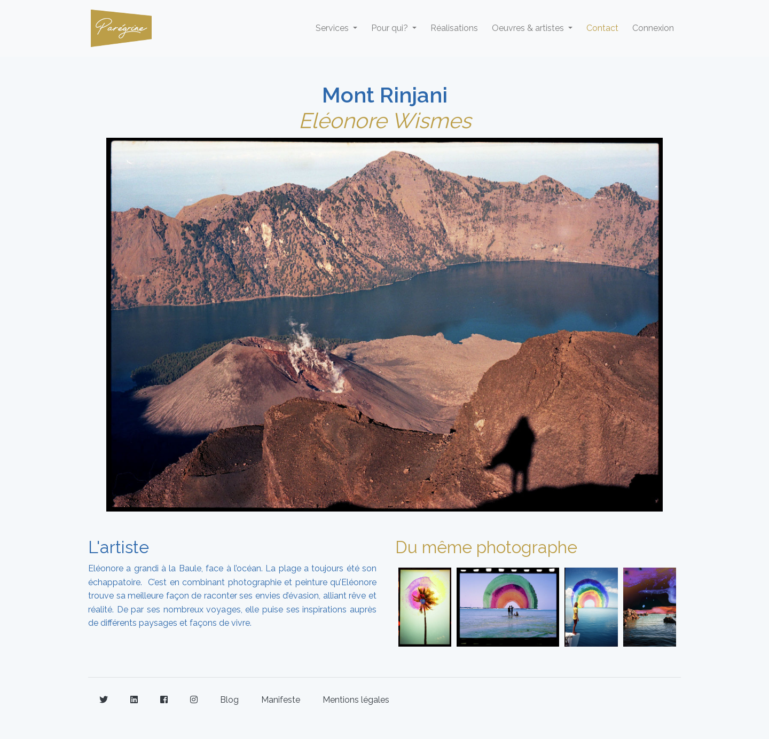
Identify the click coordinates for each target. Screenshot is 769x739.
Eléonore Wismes (385, 120)
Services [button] (333, 28)
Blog (229, 700)
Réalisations (454, 28)
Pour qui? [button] (390, 28)
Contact (602, 28)
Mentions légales (356, 700)
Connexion (653, 28)
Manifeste (280, 700)
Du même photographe (486, 547)
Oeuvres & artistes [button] (529, 28)
